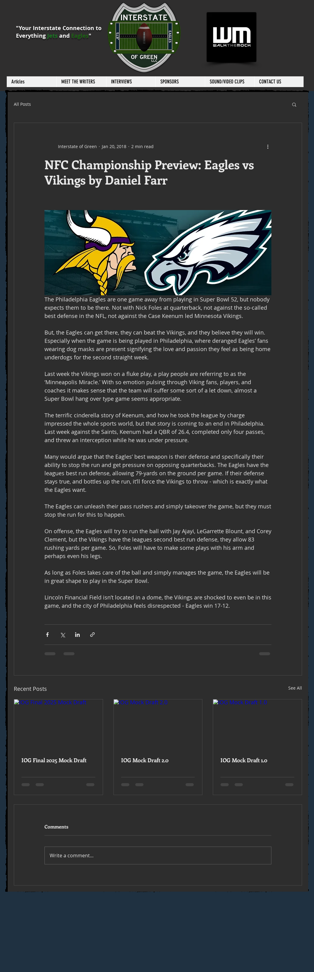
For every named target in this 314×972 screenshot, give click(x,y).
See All (295, 688)
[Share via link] (92, 634)
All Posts (22, 104)
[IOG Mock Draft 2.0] (158, 724)
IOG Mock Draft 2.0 (145, 760)
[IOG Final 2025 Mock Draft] (58, 724)
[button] (81, 81)
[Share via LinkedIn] (77, 634)
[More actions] (267, 146)
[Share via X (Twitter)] (62, 634)
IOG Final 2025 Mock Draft (53, 760)
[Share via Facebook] (47, 634)
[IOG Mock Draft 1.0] (257, 724)
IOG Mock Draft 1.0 (243, 760)
